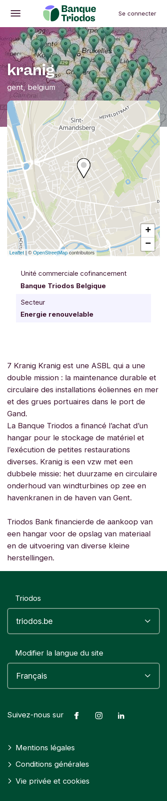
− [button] (148, 244)
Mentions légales (41, 747)
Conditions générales (48, 764)
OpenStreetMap (50, 252)
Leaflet (16, 252)
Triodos (28, 598)
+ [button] (148, 230)
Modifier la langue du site (59, 652)
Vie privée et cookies (48, 781)
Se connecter (137, 13)
